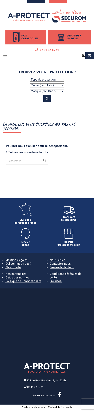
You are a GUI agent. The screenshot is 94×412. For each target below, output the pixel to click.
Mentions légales (16, 260)
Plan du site (13, 267)
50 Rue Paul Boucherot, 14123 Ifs (46, 380)
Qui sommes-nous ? (18, 263)
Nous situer (57, 260)
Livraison (56, 281)
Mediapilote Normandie (60, 407)
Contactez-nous (60, 263)
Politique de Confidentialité (23, 281)
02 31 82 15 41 (47, 50)
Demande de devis (62, 267)
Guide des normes (17, 277)
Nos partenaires (15, 273)
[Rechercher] (27, 161)
